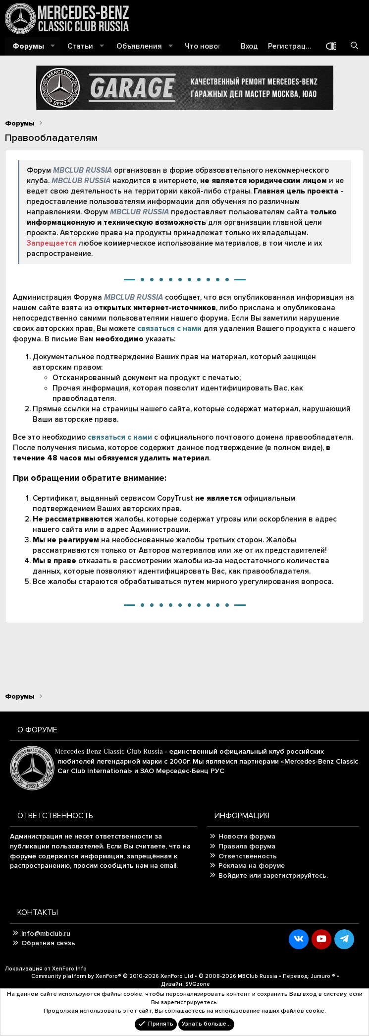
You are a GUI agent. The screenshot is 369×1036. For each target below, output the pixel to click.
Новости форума (246, 836)
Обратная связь (48, 943)
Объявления (139, 46)
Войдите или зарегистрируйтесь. (273, 875)
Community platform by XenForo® (112, 976)
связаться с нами (169, 328)
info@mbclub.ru (45, 933)
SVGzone (197, 984)
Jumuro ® (323, 976)
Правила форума (246, 846)
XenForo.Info (69, 969)
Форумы (28, 46)
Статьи (80, 46)
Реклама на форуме (251, 865)
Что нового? (207, 46)
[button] (53, 46)
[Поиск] (354, 46)
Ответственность (247, 856)
